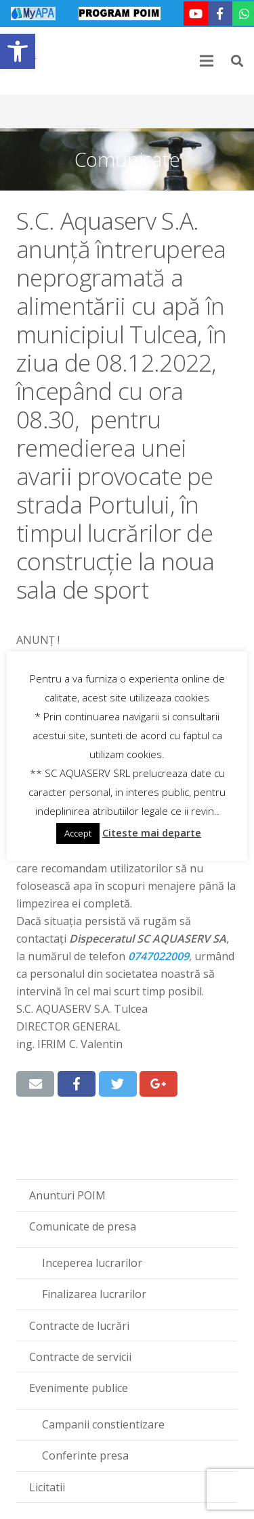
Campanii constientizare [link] (103, 1424)
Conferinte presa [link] (85, 1455)
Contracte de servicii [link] (80, 1356)
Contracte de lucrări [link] (79, 1325)
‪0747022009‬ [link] (158, 956)
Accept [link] (77, 833)
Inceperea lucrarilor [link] (92, 1262)
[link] (17, 51)
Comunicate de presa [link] (82, 1226)
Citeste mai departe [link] (151, 832)
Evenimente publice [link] (78, 1387)
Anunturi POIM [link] (67, 1195)
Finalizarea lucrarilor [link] (94, 1294)
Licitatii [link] (47, 1487)
